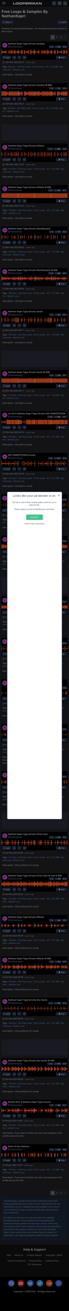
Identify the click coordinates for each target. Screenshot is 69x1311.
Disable (34, 517)
